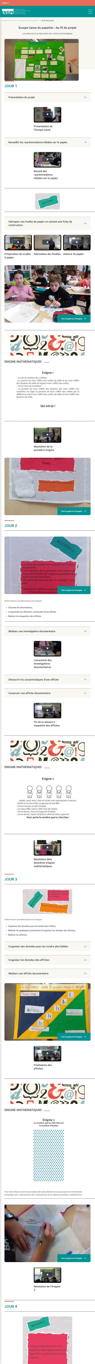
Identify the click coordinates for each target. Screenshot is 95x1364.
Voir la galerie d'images (71, 318)
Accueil (4, 20)
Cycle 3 (13, 20)
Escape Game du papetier (28, 20)
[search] (89, 11)
